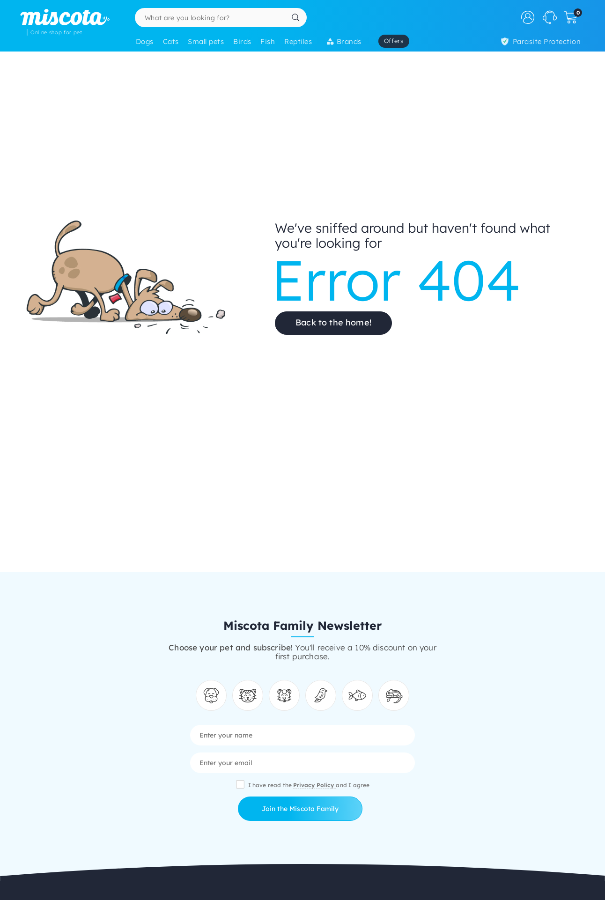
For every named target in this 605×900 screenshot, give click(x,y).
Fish (267, 41)
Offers (394, 40)
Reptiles (298, 41)
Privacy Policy (314, 785)
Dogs (145, 41)
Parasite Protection (541, 41)
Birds (242, 41)
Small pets (206, 41)
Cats (171, 41)
